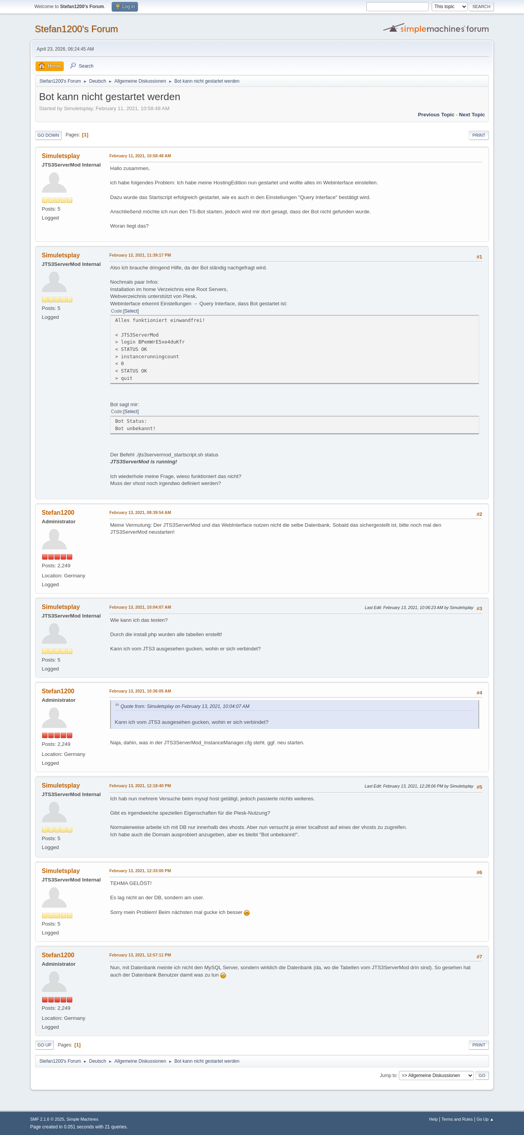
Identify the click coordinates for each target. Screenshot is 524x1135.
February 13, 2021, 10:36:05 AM (140, 691)
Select (130, 311)
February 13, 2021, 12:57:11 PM (140, 955)
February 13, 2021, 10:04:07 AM (140, 607)
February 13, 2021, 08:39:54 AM (140, 512)
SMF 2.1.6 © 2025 (47, 1119)
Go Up (44, 1045)
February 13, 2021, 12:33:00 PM (140, 870)
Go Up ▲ (485, 1119)
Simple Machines (82, 1119)
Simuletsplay (61, 156)
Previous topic (436, 114)
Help (433, 1119)
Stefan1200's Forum (76, 29)
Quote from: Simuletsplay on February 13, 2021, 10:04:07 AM (185, 706)
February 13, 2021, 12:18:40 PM (140, 785)
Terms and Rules (457, 1119)
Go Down (48, 135)
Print (478, 135)
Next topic (472, 114)
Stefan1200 (58, 512)
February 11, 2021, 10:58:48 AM (140, 155)
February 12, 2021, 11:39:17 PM (140, 255)
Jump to (388, 1075)
